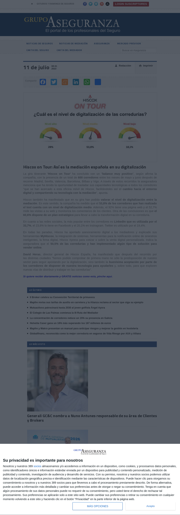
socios (37, 466)
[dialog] (90, 479)
